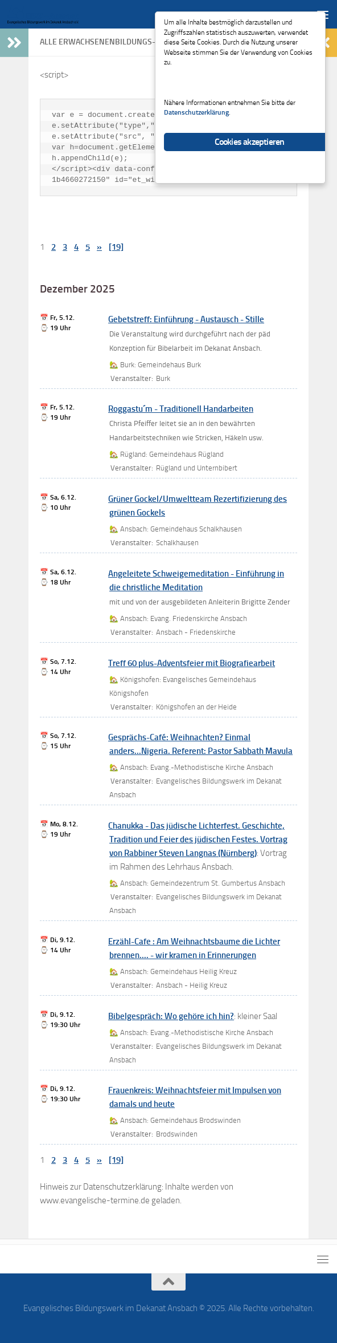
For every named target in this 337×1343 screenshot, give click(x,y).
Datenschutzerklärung (214, 128)
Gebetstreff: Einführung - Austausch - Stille (186, 319)
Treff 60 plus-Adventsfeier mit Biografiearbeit (191, 663)
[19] (116, 247)
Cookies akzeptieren (250, 158)
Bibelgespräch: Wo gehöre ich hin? (171, 1016)
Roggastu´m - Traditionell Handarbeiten (180, 409)
